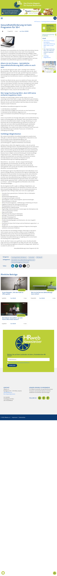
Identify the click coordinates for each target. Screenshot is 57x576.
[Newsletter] (44, 28)
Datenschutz (22, 417)
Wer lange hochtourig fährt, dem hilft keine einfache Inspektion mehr (49, 51)
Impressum (15, 417)
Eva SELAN (13, 298)
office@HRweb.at (8, 392)
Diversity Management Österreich (20, 262)
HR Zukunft (39, 257)
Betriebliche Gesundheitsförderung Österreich (23, 260)
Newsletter (50, 25)
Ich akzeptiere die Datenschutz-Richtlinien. (19, 362)
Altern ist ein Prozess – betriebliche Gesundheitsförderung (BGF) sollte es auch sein (49, 44)
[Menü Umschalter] (2, 18)
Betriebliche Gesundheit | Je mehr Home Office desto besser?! (12, 318)
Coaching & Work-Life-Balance (48, 21)
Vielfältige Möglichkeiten (47, 56)
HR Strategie (21, 315)
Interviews (22, 290)
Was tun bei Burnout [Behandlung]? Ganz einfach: (41, 293)
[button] (12, 265)
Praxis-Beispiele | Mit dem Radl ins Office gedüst (12, 293)
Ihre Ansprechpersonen (9, 394)
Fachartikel (31, 257)
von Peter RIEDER (24, 31)
